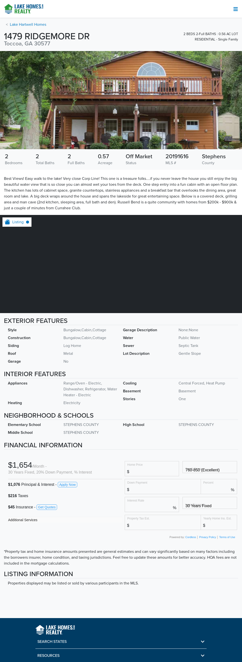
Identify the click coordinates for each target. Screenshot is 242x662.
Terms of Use (227, 537)
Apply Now (67, 485)
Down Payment (137, 482)
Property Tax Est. (138, 518)
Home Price (135, 464)
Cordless (190, 537)
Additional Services (22, 520)
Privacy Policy (207, 537)
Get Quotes (47, 507)
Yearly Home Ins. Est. (217, 518)
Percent (208, 482)
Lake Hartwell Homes (28, 24)
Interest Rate (135, 500)
